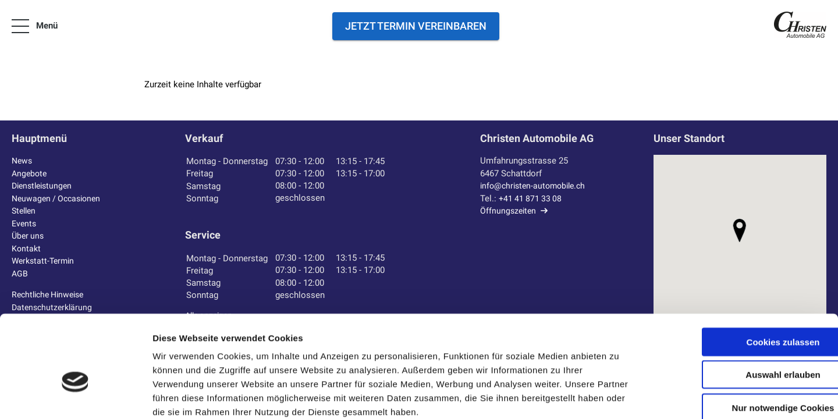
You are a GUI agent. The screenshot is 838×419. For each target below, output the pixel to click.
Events (25, 223)
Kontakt (27, 248)
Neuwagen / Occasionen (59, 198)
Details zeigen (619, 396)
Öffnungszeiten (509, 210)
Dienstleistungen (44, 185)
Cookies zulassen (740, 279)
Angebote (30, 173)
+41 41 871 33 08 (531, 198)
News (23, 160)
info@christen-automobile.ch (536, 185)
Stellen (25, 210)
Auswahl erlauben (741, 312)
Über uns (29, 235)
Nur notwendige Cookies (741, 345)
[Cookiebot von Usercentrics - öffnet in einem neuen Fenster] (75, 396)
